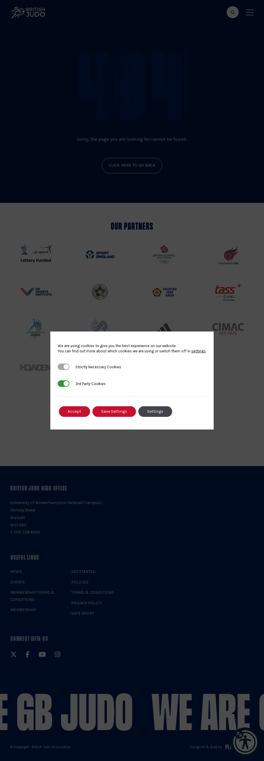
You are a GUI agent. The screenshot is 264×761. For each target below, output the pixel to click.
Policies (80, 582)
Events (17, 582)
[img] (27, 12)
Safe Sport (82, 613)
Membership (23, 609)
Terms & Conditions (92, 592)
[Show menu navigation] (250, 12)
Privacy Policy (86, 603)
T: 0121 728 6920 (25, 532)
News (16, 571)
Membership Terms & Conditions (32, 596)
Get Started (83, 571)
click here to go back (132, 165)
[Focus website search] (233, 12)
